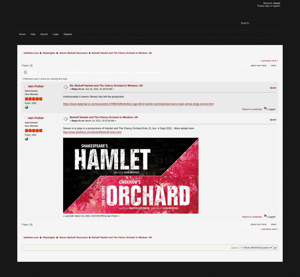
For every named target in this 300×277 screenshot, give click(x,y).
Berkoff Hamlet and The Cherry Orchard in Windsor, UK (104, 117)
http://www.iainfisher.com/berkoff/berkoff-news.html (92, 132)
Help (33, 34)
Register (68, 34)
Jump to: (235, 248)
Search (44, 34)
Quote (273, 87)
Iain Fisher (36, 86)
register (276, 6)
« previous (265, 60)
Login (56, 34)
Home (22, 34)
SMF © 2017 (149, 266)
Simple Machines (164, 266)
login (267, 6)
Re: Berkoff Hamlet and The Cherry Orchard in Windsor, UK (106, 85)
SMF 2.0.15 (136, 266)
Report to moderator (252, 109)
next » (275, 60)
